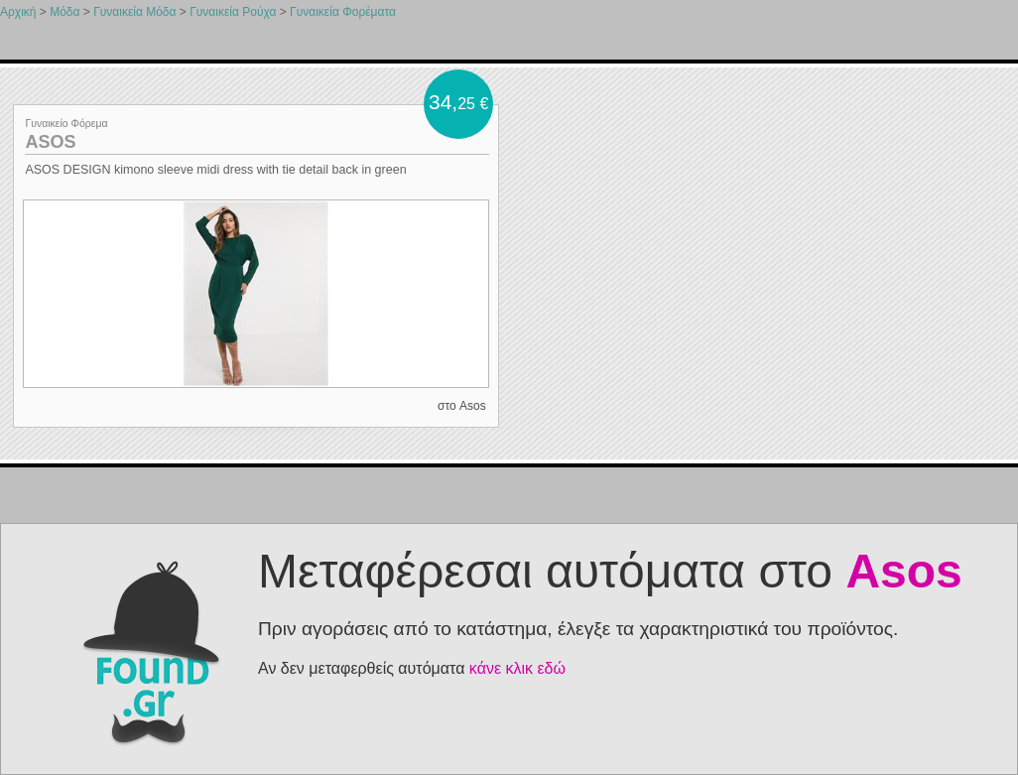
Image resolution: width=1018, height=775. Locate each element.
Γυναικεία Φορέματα (343, 12)
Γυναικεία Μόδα (134, 12)
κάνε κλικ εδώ (517, 668)
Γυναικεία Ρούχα (233, 12)
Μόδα (64, 12)
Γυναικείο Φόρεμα (66, 123)
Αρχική (18, 12)
